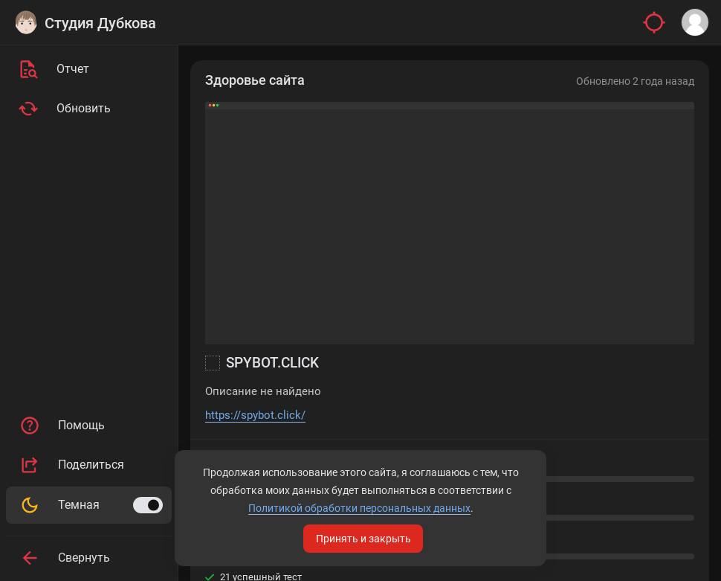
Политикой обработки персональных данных (359, 508)
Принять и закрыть (363, 539)
